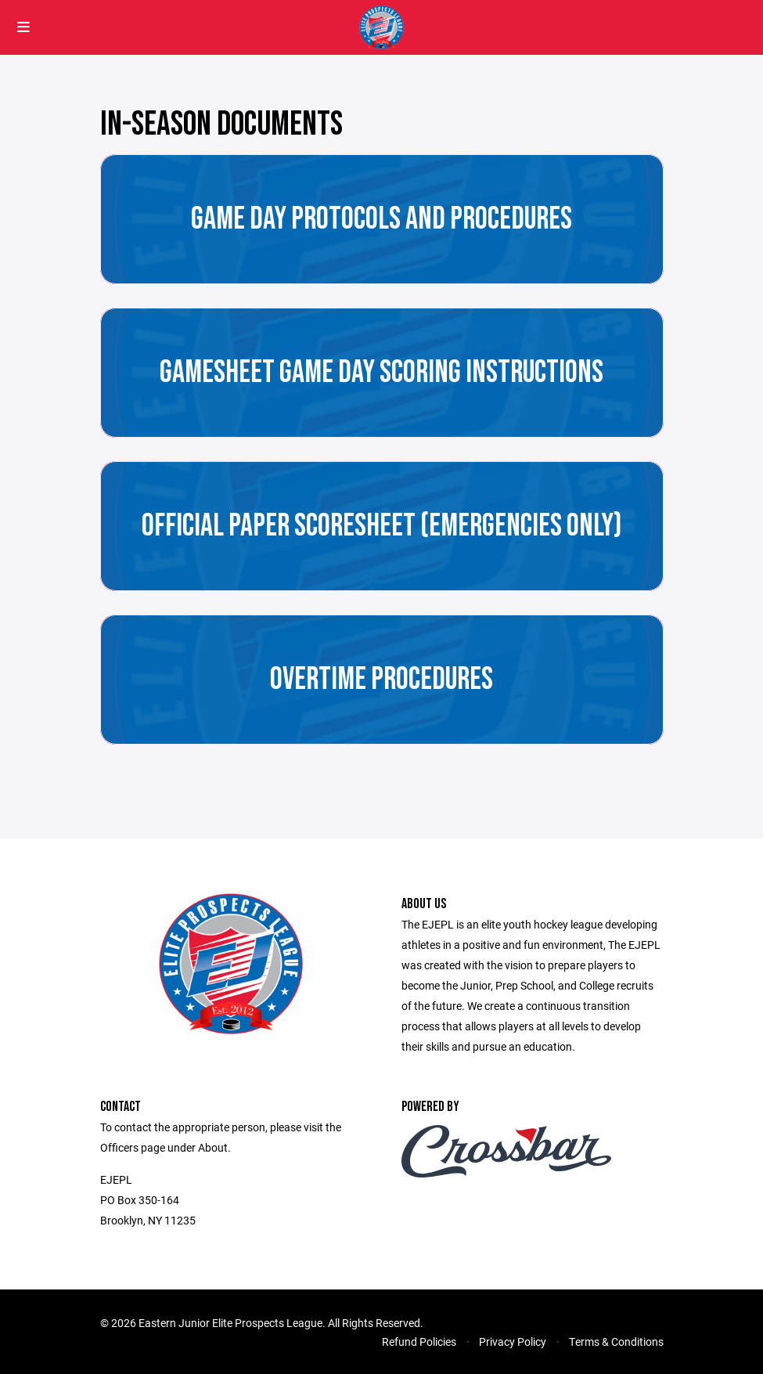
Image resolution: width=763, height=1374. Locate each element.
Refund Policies (419, 1341)
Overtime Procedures (381, 679)
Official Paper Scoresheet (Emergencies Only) (382, 526)
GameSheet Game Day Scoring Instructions (381, 372)
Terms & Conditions (616, 1341)
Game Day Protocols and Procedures (381, 219)
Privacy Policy (512, 1341)
